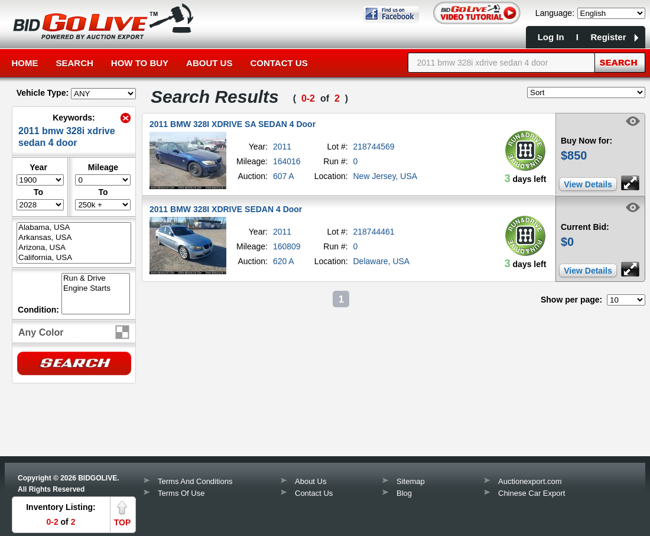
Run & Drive (95, 279)
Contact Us (278, 63)
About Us (209, 63)
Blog (404, 493)
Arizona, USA (74, 248)
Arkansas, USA (74, 238)
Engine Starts (95, 289)
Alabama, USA (74, 228)
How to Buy (139, 63)
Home (25, 63)
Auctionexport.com (530, 481)
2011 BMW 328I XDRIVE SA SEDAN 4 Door (233, 124)
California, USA (74, 258)
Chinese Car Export (531, 493)
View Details (588, 184)
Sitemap (410, 481)
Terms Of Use (181, 493)
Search (74, 63)
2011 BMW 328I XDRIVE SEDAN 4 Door (226, 209)
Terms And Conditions (195, 481)
